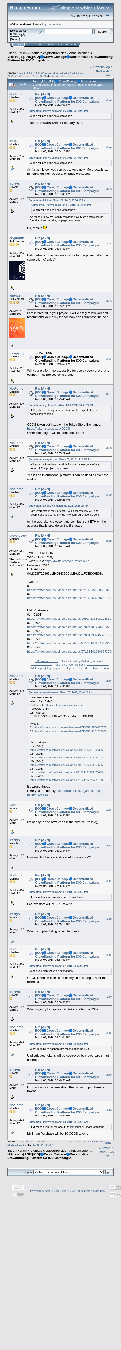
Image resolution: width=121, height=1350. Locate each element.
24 (20, 75)
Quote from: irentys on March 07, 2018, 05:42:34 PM (58, 892)
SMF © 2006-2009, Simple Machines (83, 1190)
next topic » (104, 70)
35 (65, 75)
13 (53, 72)
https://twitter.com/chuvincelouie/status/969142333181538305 (70, 618)
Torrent (15, 39)
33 (57, 75)
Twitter (96, 668)
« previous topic (101, 67)
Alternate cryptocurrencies (48, 53)
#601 (109, 99)
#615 (109, 919)
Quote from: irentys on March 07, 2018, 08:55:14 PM (58, 966)
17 (69, 72)
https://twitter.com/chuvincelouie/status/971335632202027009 (70, 598)
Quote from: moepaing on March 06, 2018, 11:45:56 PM (60, 459)
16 (65, 72)
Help (29, 44)
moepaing (16, 353)
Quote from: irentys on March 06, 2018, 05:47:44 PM (58, 111)
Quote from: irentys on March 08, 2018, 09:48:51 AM (58, 1122)
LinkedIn (84, 668)
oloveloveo (17, 535)
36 (69, 75)
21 (8, 75)
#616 (109, 954)
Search (39, 44)
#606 (109, 358)
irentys (14, 183)
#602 (109, 146)
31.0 (22, 36)
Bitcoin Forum (17, 53)
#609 (109, 494)
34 (61, 75)
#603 (109, 189)
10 (42, 72)
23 (16, 75)
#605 (109, 301)
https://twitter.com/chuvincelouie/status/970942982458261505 (70, 635)
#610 (109, 541)
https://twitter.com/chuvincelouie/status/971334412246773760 (70, 651)
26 (28, 75)
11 (46, 72)
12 (50, 72)
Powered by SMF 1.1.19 (44, 1190)
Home (18, 44)
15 (61, 72)
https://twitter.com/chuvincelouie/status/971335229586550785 (70, 590)
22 (12, 75)
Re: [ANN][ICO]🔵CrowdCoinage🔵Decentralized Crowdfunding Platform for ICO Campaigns (67, 97)
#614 (109, 880)
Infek (13, 141)
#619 (109, 1075)
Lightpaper (53, 668)
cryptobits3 (17, 238)
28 (36, 75)
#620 (109, 1110)
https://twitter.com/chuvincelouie (67, 561)
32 (53, 75)
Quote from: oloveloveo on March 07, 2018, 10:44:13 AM (61, 692)
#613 (109, 845)
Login (50, 44)
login (45, 24)
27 (32, 75)
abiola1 (14, 295)
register (56, 24)
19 (77, 72)
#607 (109, 393)
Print (108, 75)
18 (73, 72)
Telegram (69, 668)
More (74, 44)
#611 (109, 681)
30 (44, 75)
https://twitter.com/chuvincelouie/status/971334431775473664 (70, 643)
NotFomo (16, 94)
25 (24, 75)
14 (57, 72)
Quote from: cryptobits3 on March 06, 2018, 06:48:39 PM (61, 405)
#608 (109, 448)
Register (62, 44)
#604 (109, 243)
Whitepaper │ (38, 668)
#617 (109, 997)
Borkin (14, 805)
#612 (109, 810)
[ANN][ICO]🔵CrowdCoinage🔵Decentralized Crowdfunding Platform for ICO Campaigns (48, 1156)
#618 (109, 1032)
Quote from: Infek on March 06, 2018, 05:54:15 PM (57, 200)
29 (40, 75)
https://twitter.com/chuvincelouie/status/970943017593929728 (70, 627)
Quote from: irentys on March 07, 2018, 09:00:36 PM (58, 1044)
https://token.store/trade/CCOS (48, 428)
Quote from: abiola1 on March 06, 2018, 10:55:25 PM (58, 506)
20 (81, 72)
